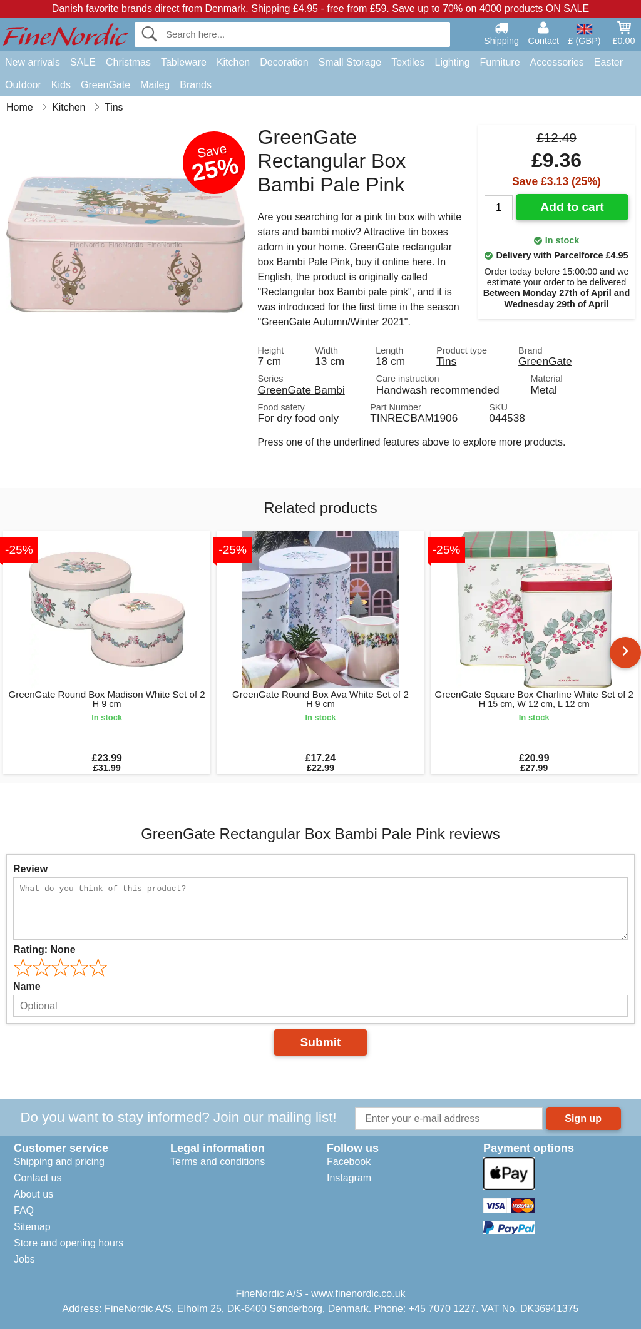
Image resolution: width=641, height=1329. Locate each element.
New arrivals (32, 62)
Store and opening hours (68, 1243)
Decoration (284, 62)
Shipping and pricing (59, 1161)
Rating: (44, 949)
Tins (446, 361)
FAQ (24, 1210)
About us (33, 1194)
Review (30, 868)
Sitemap (32, 1226)
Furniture (500, 62)
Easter (608, 62)
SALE (83, 62)
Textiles (407, 62)
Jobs (24, 1259)
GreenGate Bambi (301, 390)
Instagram (349, 1178)
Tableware (184, 62)
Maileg (155, 84)
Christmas (128, 62)
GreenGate (105, 84)
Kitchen (233, 62)
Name (27, 986)
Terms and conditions (217, 1161)
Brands (196, 84)
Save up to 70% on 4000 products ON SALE (490, 8)
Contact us (37, 1178)
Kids (61, 84)
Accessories (557, 62)
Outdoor (23, 84)
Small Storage (350, 62)
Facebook (349, 1161)
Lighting (452, 62)
